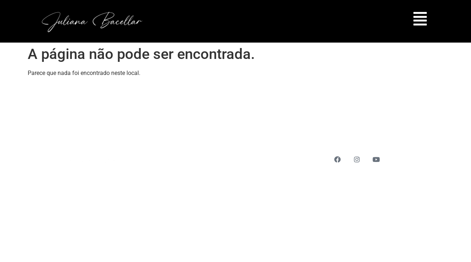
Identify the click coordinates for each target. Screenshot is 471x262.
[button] (418, 18)
